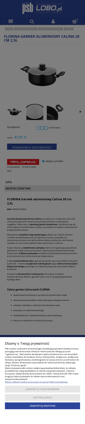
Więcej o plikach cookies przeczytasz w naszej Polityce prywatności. (36, 382)
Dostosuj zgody (42, 397)
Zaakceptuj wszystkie (42, 405)
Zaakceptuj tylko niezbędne (42, 389)
